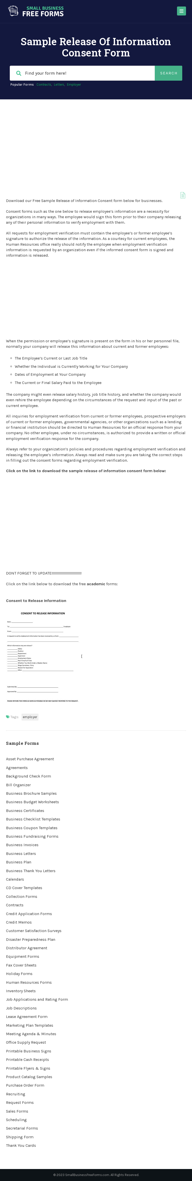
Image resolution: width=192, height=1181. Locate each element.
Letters (59, 84)
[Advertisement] (96, 137)
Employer (74, 84)
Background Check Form (28, 776)
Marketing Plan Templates (29, 1025)
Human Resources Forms (29, 982)
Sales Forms (17, 1111)
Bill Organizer (18, 785)
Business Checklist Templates (33, 819)
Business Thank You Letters (31, 870)
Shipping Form (20, 1137)
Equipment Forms (22, 956)
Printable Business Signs (28, 1051)
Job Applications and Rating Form (37, 999)
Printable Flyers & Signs (28, 1068)
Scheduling (16, 1119)
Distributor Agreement (26, 948)
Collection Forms (21, 896)
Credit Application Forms (29, 913)
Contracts (43, 84)
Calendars (15, 879)
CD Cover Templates (24, 887)
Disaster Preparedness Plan (30, 939)
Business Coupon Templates (32, 827)
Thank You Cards (21, 1145)
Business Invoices (22, 844)
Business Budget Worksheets (32, 801)
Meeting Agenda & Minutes (31, 1033)
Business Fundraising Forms (32, 836)
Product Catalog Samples (29, 1076)
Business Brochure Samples (31, 793)
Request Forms (20, 1102)
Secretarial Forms (22, 1128)
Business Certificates (25, 810)
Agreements (17, 767)
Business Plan (18, 862)
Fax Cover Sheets (21, 965)
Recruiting (15, 1094)
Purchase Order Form (25, 1085)
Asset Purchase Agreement (30, 759)
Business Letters (21, 853)
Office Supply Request (26, 1042)
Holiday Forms (19, 973)
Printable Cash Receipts (27, 1059)
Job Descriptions (21, 1008)
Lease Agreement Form (27, 1016)
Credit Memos (19, 922)
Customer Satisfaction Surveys (34, 930)
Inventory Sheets (21, 990)
